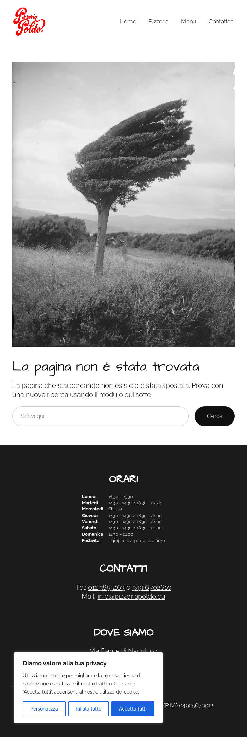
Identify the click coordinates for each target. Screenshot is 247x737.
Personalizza (44, 709)
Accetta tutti (132, 709)
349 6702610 (151, 587)
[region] (88, 687)
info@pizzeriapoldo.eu (131, 596)
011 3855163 (106, 587)
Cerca (215, 416)
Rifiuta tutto (88, 709)
